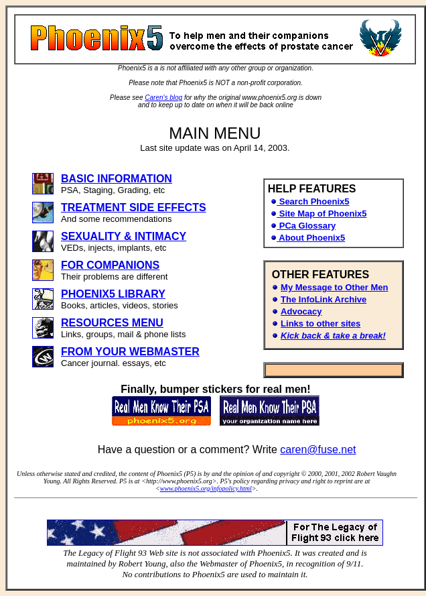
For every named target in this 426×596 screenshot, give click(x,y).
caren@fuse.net (318, 449)
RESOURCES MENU (112, 323)
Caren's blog (163, 97)
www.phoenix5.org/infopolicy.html (206, 488)
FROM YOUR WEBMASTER (130, 351)
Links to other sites (320, 323)
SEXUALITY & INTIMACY (123, 236)
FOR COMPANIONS (110, 265)
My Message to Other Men (334, 287)
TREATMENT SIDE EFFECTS (133, 207)
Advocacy (301, 311)
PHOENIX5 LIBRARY (113, 294)
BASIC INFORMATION (116, 178)
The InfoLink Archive (323, 299)
